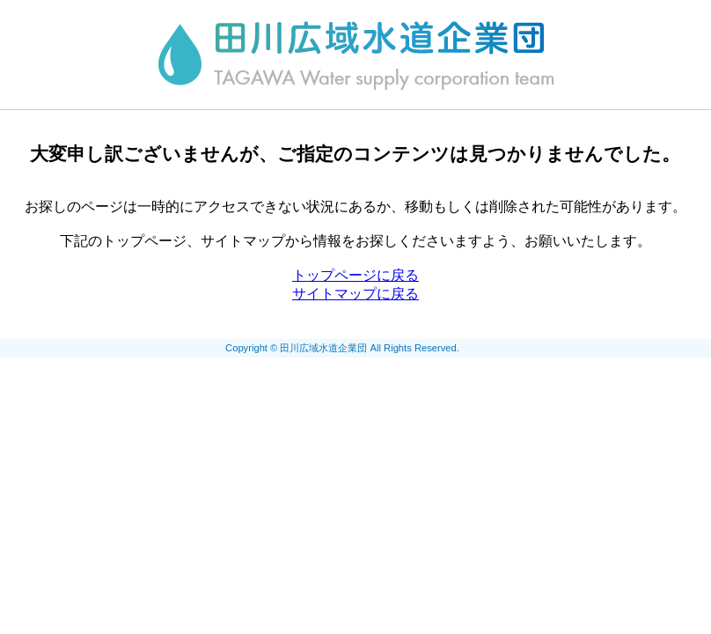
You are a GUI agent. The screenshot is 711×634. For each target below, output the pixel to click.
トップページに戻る (355, 275)
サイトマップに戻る (355, 293)
